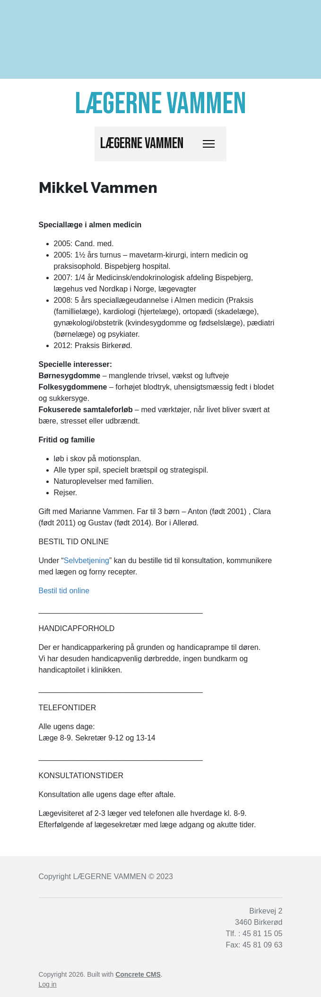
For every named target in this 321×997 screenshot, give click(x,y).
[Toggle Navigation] (209, 144)
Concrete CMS (138, 974)
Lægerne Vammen (141, 143)
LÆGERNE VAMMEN (109, 876)
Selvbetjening (86, 561)
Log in (48, 984)
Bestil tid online (64, 591)
